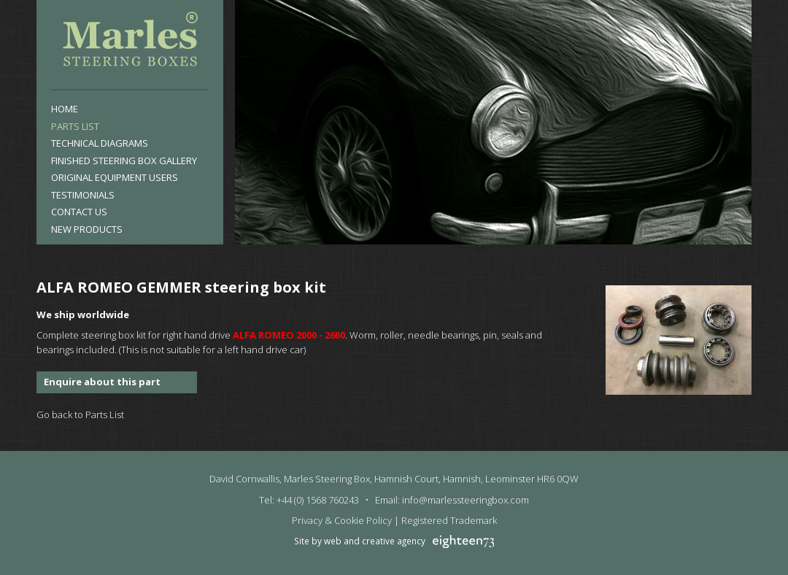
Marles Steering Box (130, 42)
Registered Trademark (449, 520)
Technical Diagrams (99, 143)
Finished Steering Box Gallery (124, 160)
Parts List (75, 126)
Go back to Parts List (80, 414)
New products (87, 229)
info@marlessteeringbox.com (465, 499)
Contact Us (79, 211)
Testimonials (83, 194)
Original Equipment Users (114, 177)
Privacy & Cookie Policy (342, 520)
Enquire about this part (102, 381)
